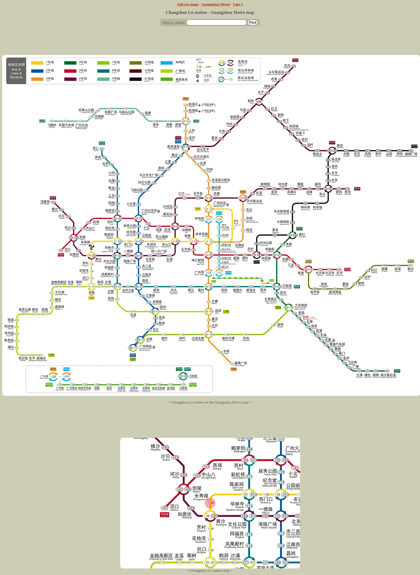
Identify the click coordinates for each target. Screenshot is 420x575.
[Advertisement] (210, 42)
